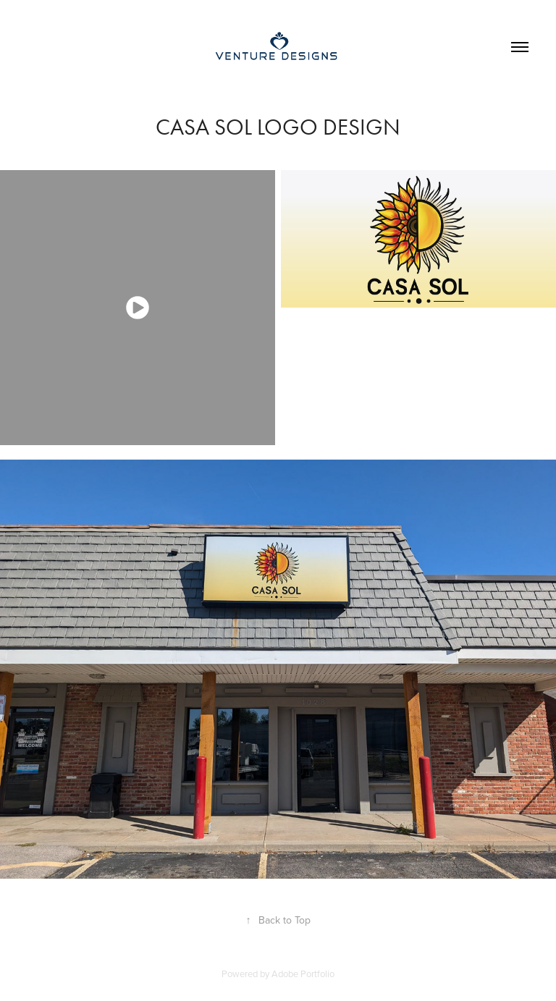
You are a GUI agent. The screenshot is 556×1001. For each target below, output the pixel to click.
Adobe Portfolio (302, 973)
